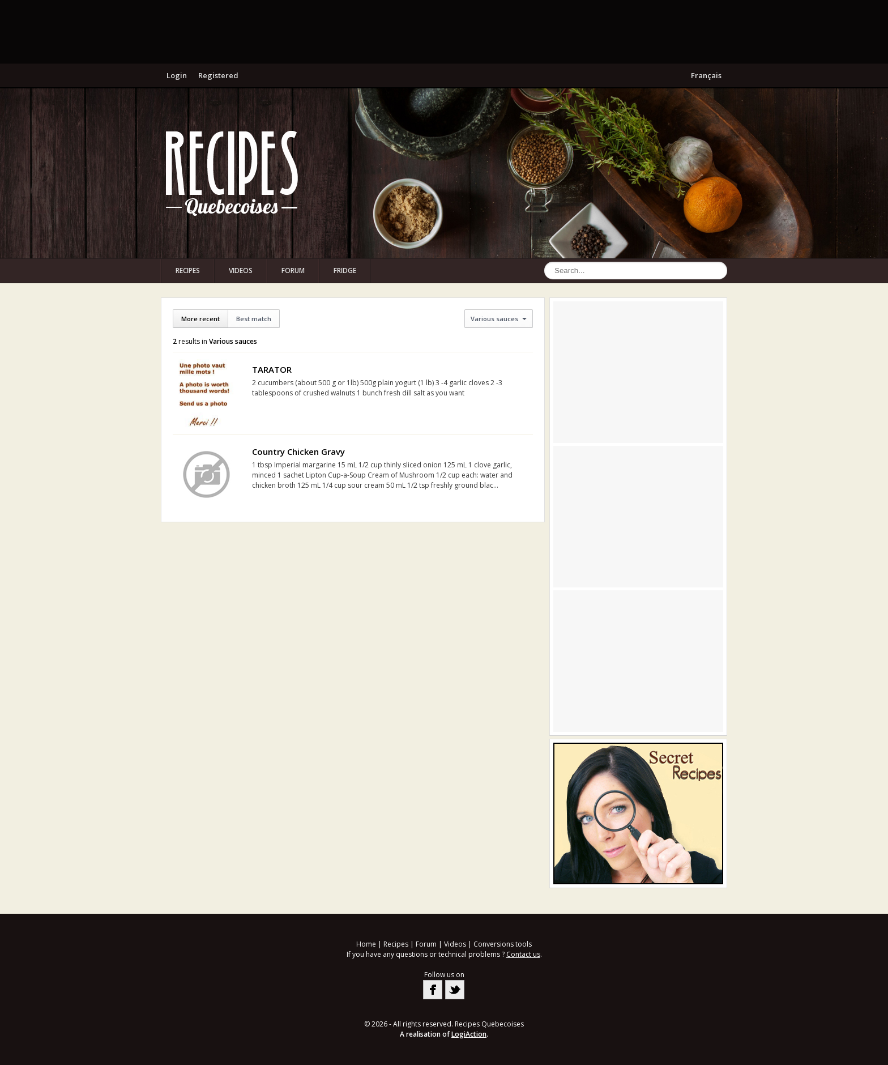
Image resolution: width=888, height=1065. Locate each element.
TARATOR (272, 369)
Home (366, 944)
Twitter (454, 989)
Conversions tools (502, 944)
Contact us (523, 954)
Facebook (432, 989)
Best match (253, 318)
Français (706, 75)
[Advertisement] (444, 31)
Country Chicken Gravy (298, 451)
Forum (293, 270)
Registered (218, 75)
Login (176, 75)
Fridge (345, 270)
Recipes (188, 270)
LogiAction (468, 1034)
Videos (241, 270)
